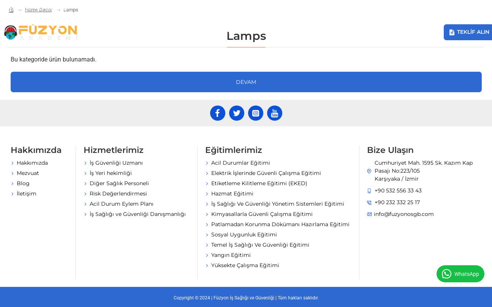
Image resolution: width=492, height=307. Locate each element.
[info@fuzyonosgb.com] (38, 9)
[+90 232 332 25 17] (107, 9)
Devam (246, 82)
